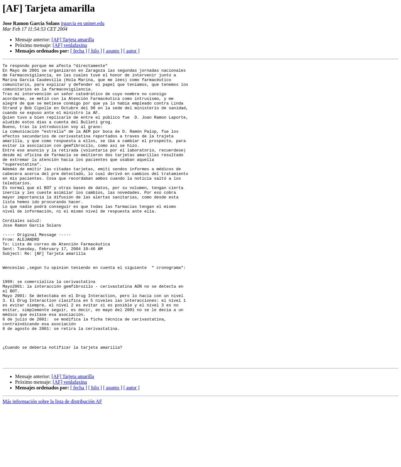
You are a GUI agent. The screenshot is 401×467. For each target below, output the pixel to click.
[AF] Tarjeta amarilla (72, 39)
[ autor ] (131, 51)
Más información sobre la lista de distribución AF (52, 461)
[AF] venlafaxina (70, 45)
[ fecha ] (78, 51)
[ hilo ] (95, 51)
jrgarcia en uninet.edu (82, 23)
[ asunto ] (112, 51)
